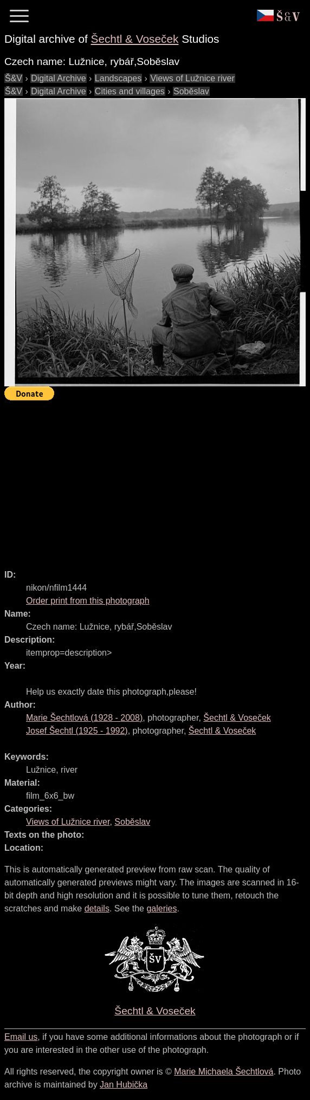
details (97, 908)
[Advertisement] (157, 480)
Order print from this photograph (88, 600)
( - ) (84, 717)
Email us (20, 1036)
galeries (161, 908)
